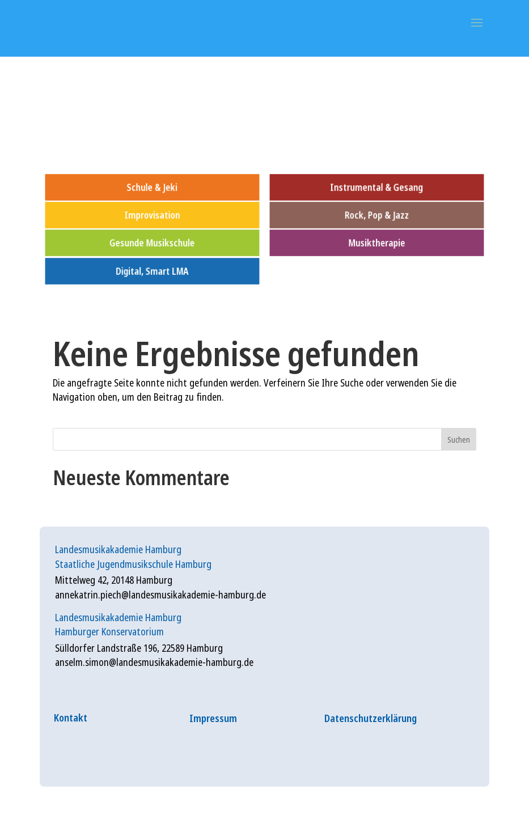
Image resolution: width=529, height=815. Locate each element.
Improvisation (152, 215)
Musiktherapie (377, 243)
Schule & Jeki (152, 187)
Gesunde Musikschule (152, 243)
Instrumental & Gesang (377, 187)
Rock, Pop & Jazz (376, 215)
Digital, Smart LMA (152, 271)
